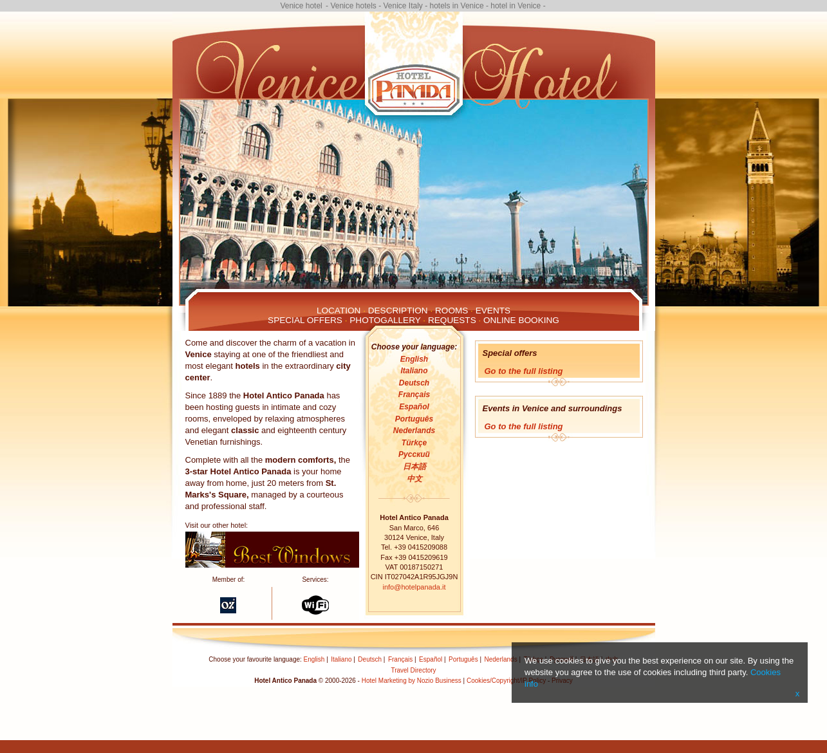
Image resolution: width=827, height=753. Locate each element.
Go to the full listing (524, 371)
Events (493, 310)
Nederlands (414, 430)
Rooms (451, 310)
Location (338, 310)
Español (414, 406)
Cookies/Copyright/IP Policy (506, 680)
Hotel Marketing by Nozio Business (411, 680)
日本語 (414, 466)
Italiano (413, 370)
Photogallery (384, 320)
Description (398, 310)
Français (414, 394)
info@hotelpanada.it (413, 587)
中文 (414, 478)
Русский (414, 454)
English (414, 359)
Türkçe (414, 442)
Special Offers (305, 320)
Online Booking (521, 320)
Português (414, 418)
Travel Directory (413, 670)
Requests (452, 320)
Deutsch (414, 382)
